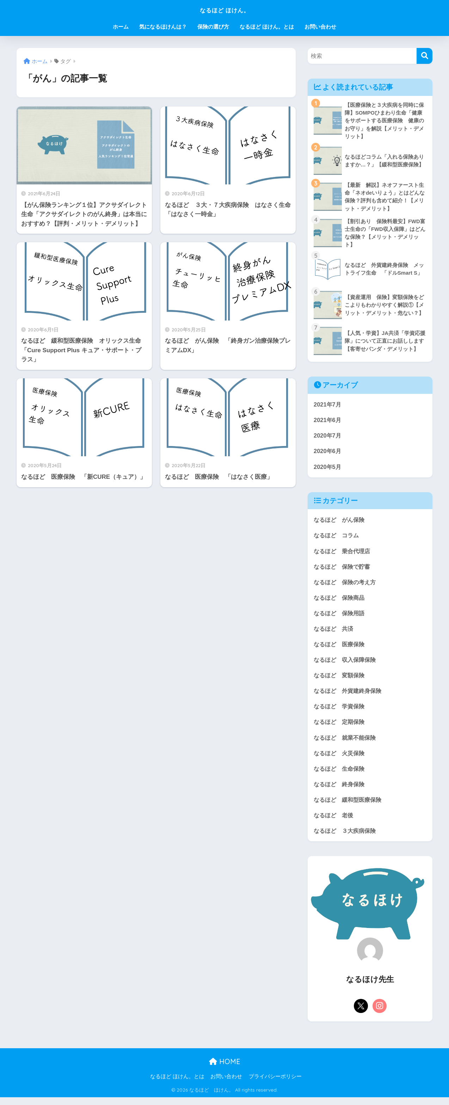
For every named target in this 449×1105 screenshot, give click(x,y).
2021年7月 (328, 406)
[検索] (424, 56)
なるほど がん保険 (341, 522)
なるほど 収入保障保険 (347, 664)
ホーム (121, 27)
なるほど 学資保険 (341, 712)
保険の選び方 (213, 27)
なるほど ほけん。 (224, 9)
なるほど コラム (338, 538)
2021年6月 (328, 422)
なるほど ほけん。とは (267, 27)
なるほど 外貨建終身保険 (350, 696)
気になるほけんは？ (163, 27)
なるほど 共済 (335, 633)
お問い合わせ (320, 27)
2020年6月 (328, 453)
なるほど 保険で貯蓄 (344, 570)
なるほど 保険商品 (341, 601)
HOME (224, 1069)
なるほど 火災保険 (341, 759)
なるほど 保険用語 (341, 617)
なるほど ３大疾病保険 (347, 838)
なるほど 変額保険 (341, 680)
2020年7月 (328, 438)
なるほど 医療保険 (341, 649)
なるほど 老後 (335, 822)
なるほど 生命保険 (341, 775)
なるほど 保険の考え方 (347, 585)
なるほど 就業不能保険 (347, 743)
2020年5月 (328, 469)
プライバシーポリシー (275, 1084)
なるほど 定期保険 (341, 728)
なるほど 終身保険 (341, 790)
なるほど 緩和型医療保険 (350, 806)
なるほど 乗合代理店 (344, 554)
